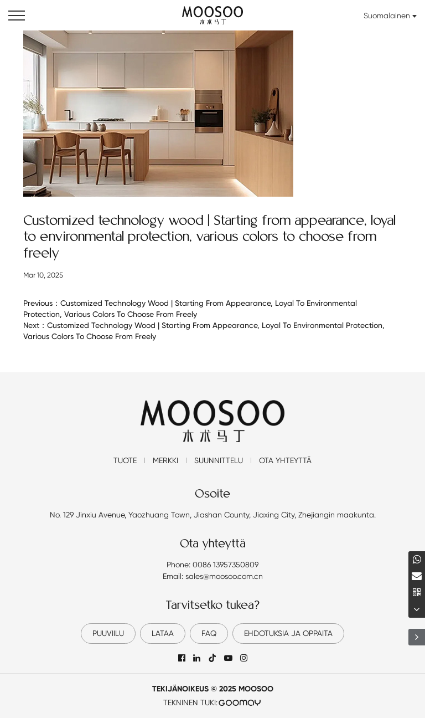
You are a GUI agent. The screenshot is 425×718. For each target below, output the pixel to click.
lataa (163, 633)
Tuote (125, 460)
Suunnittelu (218, 460)
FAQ (208, 633)
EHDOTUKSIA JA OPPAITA (288, 633)
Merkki (165, 460)
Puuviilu (108, 633)
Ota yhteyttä (285, 460)
